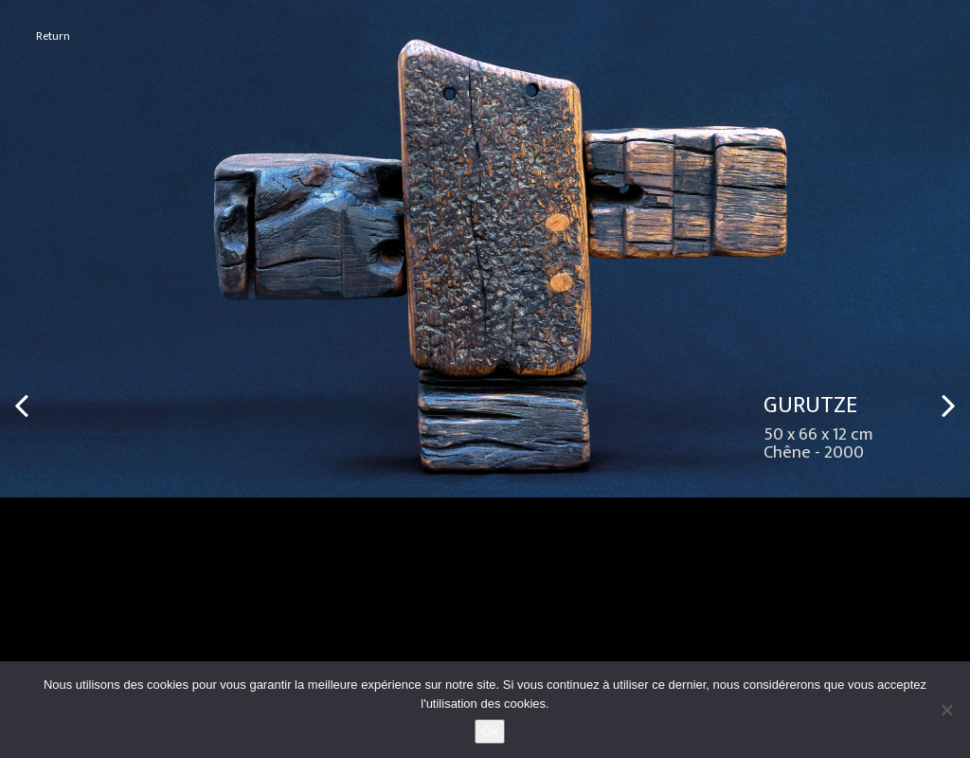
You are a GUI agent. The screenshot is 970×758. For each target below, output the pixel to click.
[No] (946, 709)
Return (53, 36)
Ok (490, 731)
